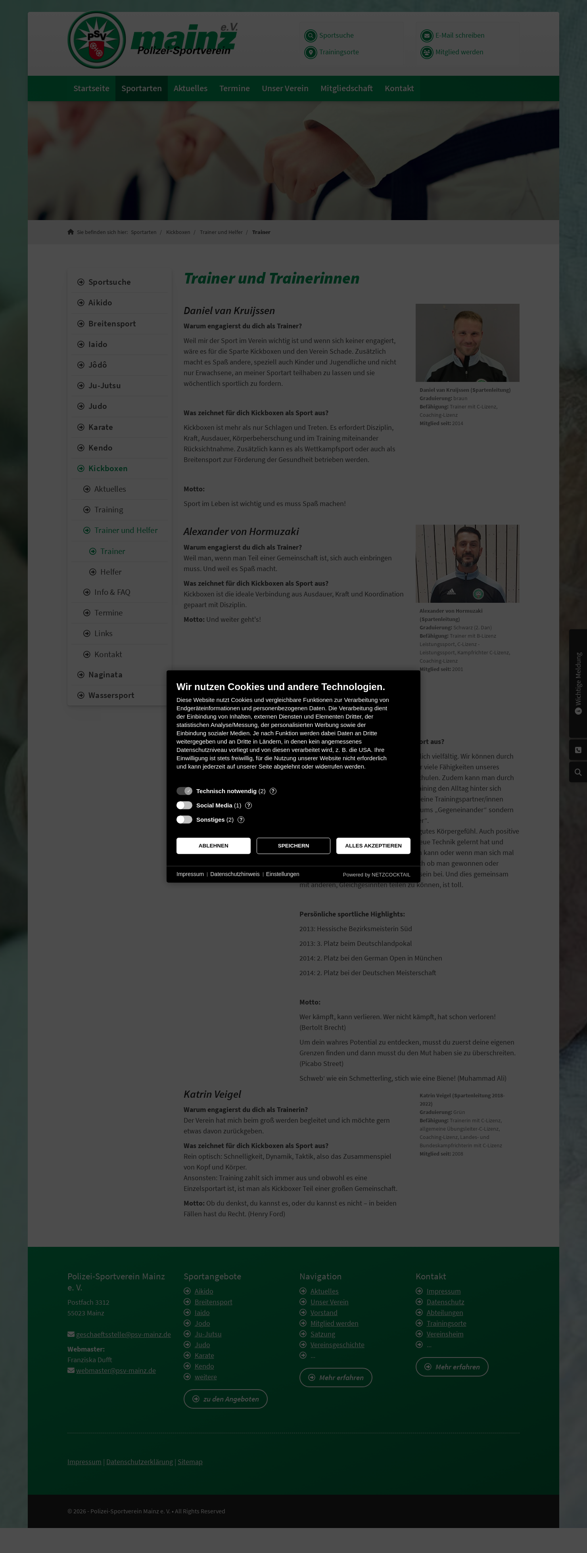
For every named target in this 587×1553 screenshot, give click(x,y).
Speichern (293, 846)
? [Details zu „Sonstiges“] (241, 820)
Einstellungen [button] (282, 874)
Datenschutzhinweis (235, 874)
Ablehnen (213, 846)
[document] (293, 731)
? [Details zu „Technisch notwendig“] (272, 791)
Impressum (190, 874)
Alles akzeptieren (373, 846)
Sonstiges (210, 819)
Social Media (214, 805)
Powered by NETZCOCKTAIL (377, 875)
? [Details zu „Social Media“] (248, 805)
